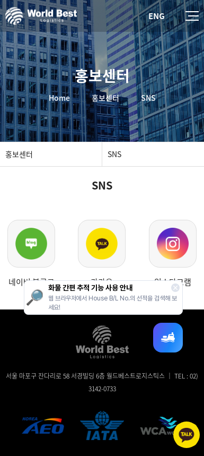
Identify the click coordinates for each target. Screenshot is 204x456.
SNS (114, 154)
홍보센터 (19, 154)
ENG (156, 16)
